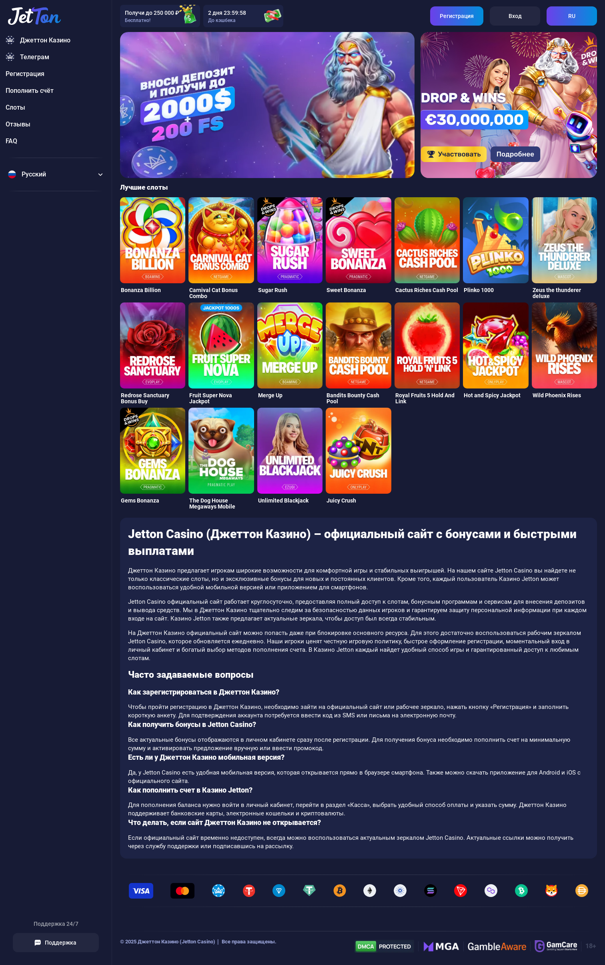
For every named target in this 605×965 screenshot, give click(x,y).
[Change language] (56, 174)
